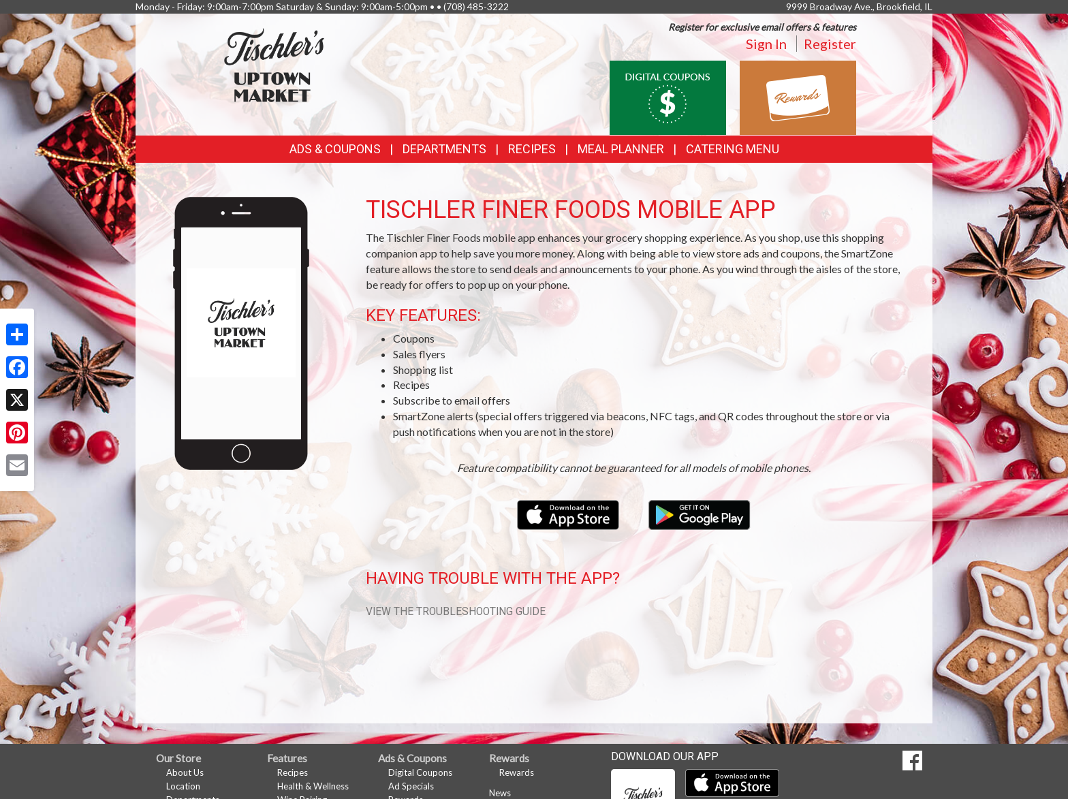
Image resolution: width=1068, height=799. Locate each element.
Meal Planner (621, 149)
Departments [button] (444, 149)
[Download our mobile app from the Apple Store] (569, 513)
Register (830, 43)
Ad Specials (411, 786)
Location (183, 786)
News (500, 792)
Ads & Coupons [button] (335, 149)
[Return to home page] (275, 65)
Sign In (766, 43)
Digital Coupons (420, 772)
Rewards (516, 772)
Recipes (532, 149)
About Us (185, 772)
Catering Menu (732, 149)
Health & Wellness (313, 786)
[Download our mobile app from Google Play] (699, 513)
